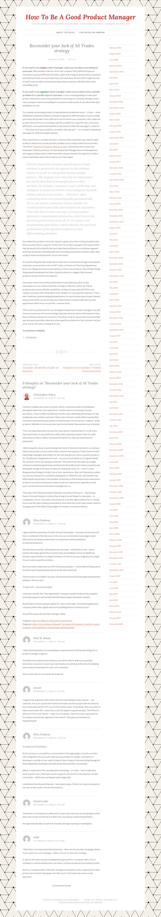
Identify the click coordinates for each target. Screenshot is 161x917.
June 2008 (113, 516)
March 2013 (114, 366)
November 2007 (116, 558)
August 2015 (115, 228)
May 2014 (113, 288)
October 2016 (115, 174)
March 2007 (114, 606)
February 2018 (115, 126)
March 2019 (114, 89)
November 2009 (116, 450)
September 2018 (116, 108)
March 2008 (114, 534)
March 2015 (114, 252)
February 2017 (115, 156)
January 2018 (115, 132)
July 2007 (113, 582)
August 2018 (115, 114)
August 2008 (115, 504)
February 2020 (115, 66)
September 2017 (116, 138)
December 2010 (116, 432)
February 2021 (115, 48)
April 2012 (113, 408)
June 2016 (113, 186)
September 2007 (116, 570)
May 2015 (113, 240)
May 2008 (113, 522)
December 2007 (116, 552)
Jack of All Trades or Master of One (50, 146)
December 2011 (116, 414)
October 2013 (115, 324)
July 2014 (113, 282)
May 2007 (113, 594)
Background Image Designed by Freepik (80, 902)
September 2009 (116, 456)
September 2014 (116, 276)
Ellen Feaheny (41, 520)
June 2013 (113, 348)
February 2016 (115, 198)
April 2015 (113, 246)
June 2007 (113, 588)
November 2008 (116, 486)
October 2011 (115, 420)
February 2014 (115, 306)
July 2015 (113, 234)
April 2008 (113, 528)
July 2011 (113, 426)
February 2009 (115, 474)
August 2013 (115, 336)
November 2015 (116, 216)
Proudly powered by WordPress (61, 900)
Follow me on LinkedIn (92, 32)
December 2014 (116, 258)
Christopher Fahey (44, 394)
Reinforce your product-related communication (81, 368)
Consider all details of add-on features (42, 368)
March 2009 (114, 468)
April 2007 (113, 600)
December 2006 (116, 624)
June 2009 (113, 462)
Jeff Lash (71, 59)
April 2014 (113, 294)
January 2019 (115, 96)
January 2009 (115, 480)
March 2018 (114, 119)
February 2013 (115, 372)
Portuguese (31, 337)
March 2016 (114, 192)
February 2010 (115, 444)
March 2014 (114, 300)
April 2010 (113, 438)
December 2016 (116, 168)
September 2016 (116, 180)
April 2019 (113, 84)
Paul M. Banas (42, 638)
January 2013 (115, 378)
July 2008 (113, 510)
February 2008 (115, 540)
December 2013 (116, 318)
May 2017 (113, 150)
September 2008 (116, 498)
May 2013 (113, 354)
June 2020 (113, 60)
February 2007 (115, 612)
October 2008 (115, 492)
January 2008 (115, 546)
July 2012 (113, 402)
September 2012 (116, 396)
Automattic (110, 900)
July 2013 (113, 342)
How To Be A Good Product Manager (80, 17)
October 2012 (115, 390)
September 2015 (116, 222)
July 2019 (113, 78)
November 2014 (116, 264)
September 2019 (116, 71)
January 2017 (115, 162)
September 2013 (116, 330)
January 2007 (115, 618)
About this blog (65, 32)
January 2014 (115, 312)
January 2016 (115, 204)
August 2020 (115, 53)
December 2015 (116, 210)
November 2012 (116, 384)
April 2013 (113, 360)
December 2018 (116, 101)
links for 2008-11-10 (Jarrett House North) (52, 620)
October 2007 (115, 564)
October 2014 (115, 270)
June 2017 (113, 144)
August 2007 (115, 576)
